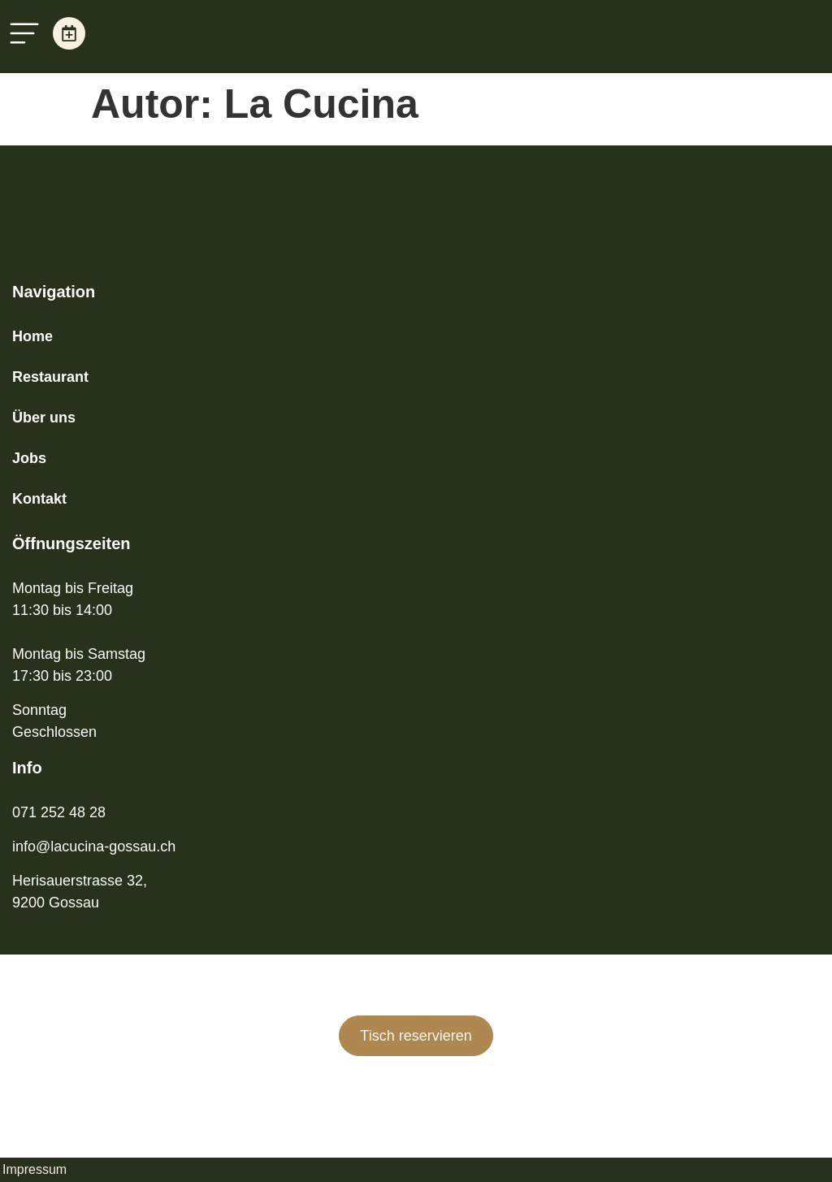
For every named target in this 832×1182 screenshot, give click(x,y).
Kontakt (39, 499)
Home (32, 336)
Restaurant (50, 377)
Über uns (44, 417)
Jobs (29, 458)
